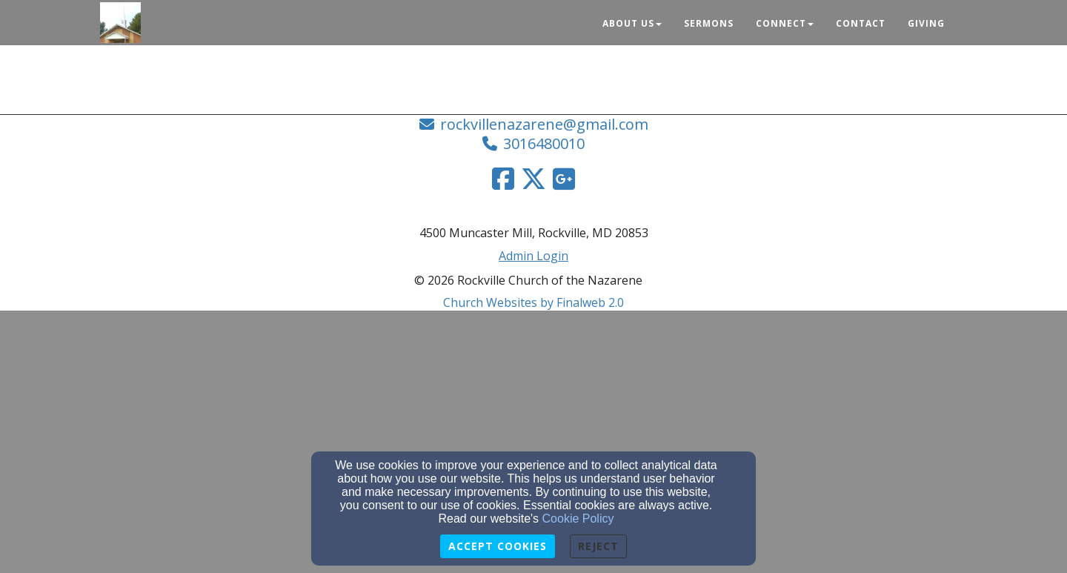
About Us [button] (632, 23)
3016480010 (544, 143)
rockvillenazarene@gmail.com (544, 124)
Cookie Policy (578, 518)
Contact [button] (860, 23)
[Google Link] (564, 179)
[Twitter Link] (533, 179)
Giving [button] (926, 23)
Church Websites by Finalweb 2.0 (533, 302)
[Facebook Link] (503, 179)
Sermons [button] (709, 23)
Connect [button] (785, 23)
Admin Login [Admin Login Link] (533, 256)
